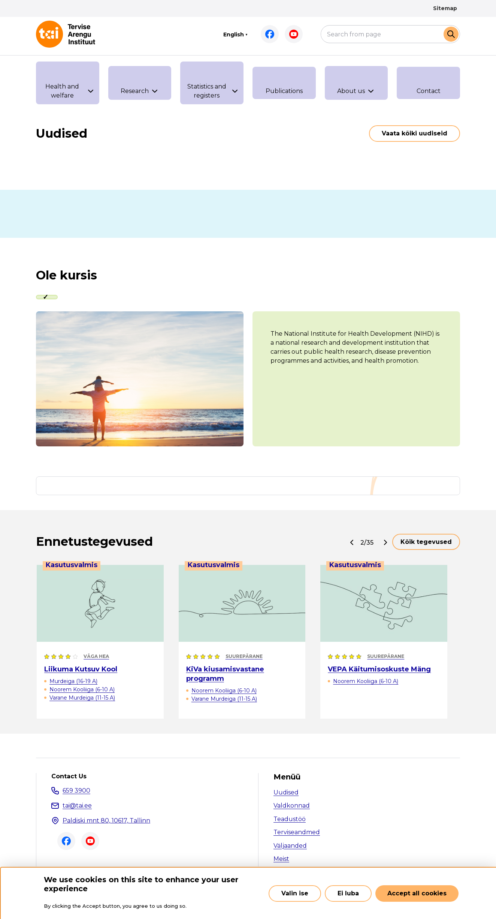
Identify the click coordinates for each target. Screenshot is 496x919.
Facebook (270, 34)
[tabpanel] (248, 378)
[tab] (47, 297)
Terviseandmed (296, 832)
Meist (281, 858)
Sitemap (445, 8)
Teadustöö (289, 819)
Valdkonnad (291, 805)
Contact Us (69, 776)
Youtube (294, 34)
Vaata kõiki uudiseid (414, 133)
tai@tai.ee (77, 805)
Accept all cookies (417, 893)
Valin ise (294, 893)
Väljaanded (290, 845)
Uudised (286, 792)
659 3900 (76, 790)
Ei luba (348, 893)
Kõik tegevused (426, 541)
